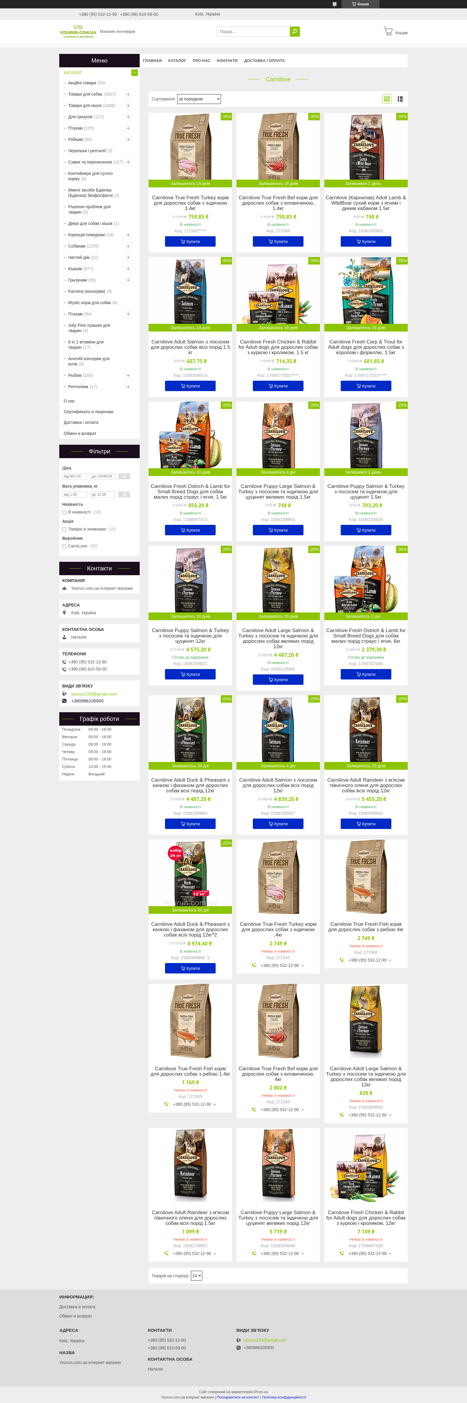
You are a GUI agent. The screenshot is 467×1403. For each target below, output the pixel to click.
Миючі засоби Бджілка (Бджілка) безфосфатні (90, 193)
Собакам (76, 246)
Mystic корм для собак (89, 302)
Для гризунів (80, 116)
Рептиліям (78, 386)
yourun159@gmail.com (94, 694)
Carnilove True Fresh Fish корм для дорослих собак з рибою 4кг (366, 927)
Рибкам (75, 139)
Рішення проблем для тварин (89, 209)
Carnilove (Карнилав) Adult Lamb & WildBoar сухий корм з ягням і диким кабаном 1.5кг (366, 203)
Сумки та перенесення (90, 162)
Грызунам (77, 280)
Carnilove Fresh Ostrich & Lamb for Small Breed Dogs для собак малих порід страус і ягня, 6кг (365, 636)
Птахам (75, 128)
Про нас (201, 60)
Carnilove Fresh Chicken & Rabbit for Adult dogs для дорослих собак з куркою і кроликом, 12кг (366, 1218)
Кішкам (75, 268)
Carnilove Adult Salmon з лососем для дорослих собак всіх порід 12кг (278, 785)
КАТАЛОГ (177, 60)
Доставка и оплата (77, 1306)
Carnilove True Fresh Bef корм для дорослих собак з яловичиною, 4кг (278, 1074)
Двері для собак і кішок (90, 223)
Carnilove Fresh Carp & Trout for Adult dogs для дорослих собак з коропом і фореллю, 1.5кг (366, 347)
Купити (193, 241)
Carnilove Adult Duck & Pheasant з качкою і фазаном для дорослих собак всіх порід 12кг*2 (190, 930)
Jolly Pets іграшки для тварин (89, 328)
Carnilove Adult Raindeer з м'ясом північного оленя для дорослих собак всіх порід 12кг (365, 785)
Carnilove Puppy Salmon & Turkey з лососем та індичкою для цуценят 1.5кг (365, 492)
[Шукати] (295, 32)
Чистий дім (78, 257)
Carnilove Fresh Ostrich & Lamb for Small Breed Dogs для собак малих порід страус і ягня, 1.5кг (190, 492)
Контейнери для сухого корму (90, 176)
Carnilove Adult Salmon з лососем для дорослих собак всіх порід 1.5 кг (190, 347)
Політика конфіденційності (284, 1397)
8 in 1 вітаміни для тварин (86, 345)
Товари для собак (85, 94)
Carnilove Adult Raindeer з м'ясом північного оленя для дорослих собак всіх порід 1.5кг (190, 1218)
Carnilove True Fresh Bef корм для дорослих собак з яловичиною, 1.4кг (278, 203)
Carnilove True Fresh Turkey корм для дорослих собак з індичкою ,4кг (278, 930)
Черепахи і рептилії (87, 150)
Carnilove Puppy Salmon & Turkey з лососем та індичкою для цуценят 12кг (190, 636)
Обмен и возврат (80, 433)
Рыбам (75, 375)
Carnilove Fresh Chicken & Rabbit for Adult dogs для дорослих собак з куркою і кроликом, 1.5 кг (278, 347)
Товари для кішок (85, 105)
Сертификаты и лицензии (88, 411)
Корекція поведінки (86, 234)
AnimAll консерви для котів (89, 361)
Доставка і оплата (264, 60)
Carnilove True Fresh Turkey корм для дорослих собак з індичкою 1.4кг (190, 203)
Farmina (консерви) (86, 291)
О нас (69, 401)
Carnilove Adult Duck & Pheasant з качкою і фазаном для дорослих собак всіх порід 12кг (190, 785)
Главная (152, 60)
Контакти (227, 60)
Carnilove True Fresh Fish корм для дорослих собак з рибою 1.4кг (190, 1071)
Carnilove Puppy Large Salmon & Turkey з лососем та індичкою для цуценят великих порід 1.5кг (278, 492)
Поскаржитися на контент (238, 1397)
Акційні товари (82, 82)
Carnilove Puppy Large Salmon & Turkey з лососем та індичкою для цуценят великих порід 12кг (278, 1218)
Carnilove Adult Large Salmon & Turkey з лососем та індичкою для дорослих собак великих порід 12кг (278, 638)
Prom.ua (261, 1392)
